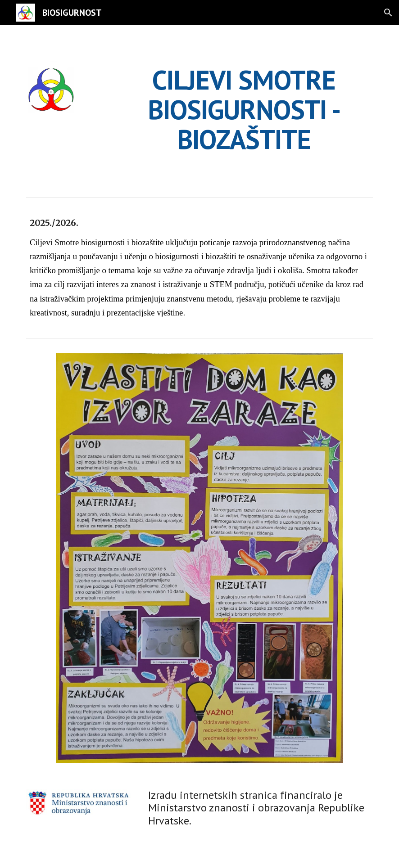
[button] (388, 12)
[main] (244, 109)
